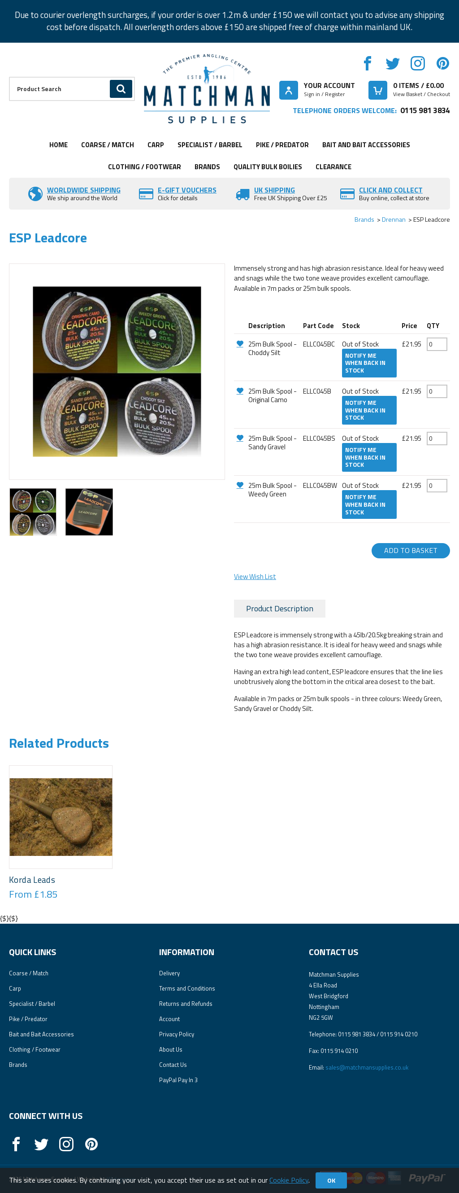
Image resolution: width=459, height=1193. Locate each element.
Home (58, 145)
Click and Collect (391, 189)
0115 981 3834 (425, 110)
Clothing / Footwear (144, 167)
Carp (155, 145)
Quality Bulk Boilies (268, 167)
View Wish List (255, 576)
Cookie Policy (288, 1180)
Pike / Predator (282, 145)
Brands (207, 167)
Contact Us (173, 1064)
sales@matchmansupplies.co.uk (366, 1067)
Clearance (333, 167)
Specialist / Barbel (210, 145)
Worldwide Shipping (84, 189)
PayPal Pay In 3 (178, 1079)
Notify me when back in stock (365, 363)
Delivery (169, 973)
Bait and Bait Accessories (366, 145)
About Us (170, 1049)
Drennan (394, 219)
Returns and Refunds (185, 1003)
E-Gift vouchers (187, 189)
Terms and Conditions (187, 988)
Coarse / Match (107, 145)
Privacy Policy (176, 1034)
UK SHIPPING (274, 189)
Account (169, 1018)
